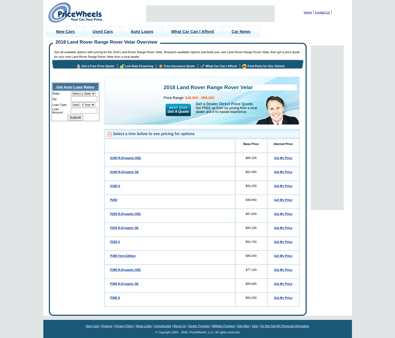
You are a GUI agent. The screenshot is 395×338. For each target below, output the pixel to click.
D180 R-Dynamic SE (124, 172)
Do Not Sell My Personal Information (285, 326)
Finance (106, 326)
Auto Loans (142, 31)
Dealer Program (199, 326)
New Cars (65, 31)
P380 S (115, 297)
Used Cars (102, 31)
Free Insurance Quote (179, 66)
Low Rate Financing (139, 66)
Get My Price (283, 158)
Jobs (255, 326)
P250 (113, 199)
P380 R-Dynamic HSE (125, 269)
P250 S (115, 241)
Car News (241, 31)
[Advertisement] (210, 13)
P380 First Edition (123, 255)
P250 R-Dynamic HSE (125, 213)
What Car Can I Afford (192, 31)
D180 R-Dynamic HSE (125, 158)
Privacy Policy (124, 326)
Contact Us (322, 12)
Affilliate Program (223, 326)
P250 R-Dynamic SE (124, 227)
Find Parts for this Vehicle (266, 66)
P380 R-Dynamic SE (124, 283)
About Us (179, 326)
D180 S (115, 186)
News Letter (144, 326)
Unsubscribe (162, 326)
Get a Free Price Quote (98, 66)
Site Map (243, 326)
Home (308, 12)
